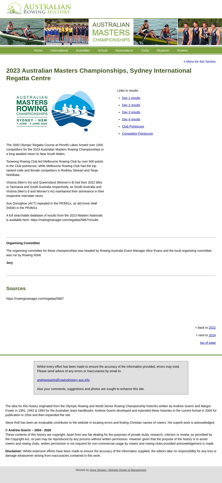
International (59, 50)
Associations (124, 50)
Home (38, 50)
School (103, 50)
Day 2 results (131, 105)
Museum (163, 50)
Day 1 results (131, 98)
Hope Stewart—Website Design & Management (118, 470)
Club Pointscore (133, 126)
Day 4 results (131, 119)
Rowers (182, 50)
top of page (208, 343)
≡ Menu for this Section (200, 61)
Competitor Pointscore (137, 133)
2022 (212, 327)
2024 (212, 335)
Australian (83, 50)
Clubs (145, 50)
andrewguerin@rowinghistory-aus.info (63, 380)
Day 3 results (131, 112)
